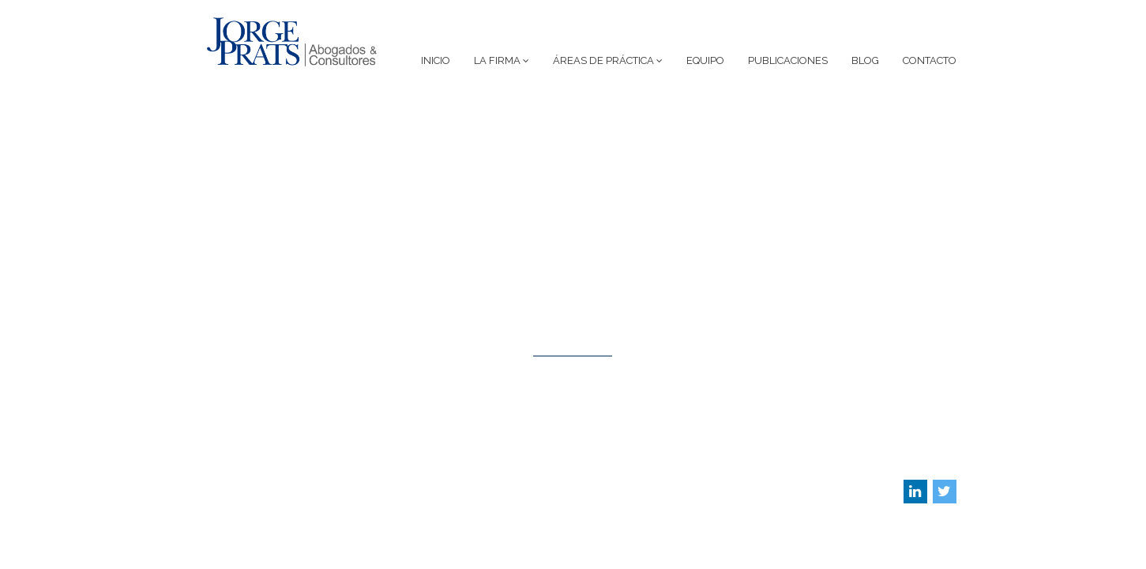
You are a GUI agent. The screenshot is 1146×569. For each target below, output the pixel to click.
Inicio (435, 60)
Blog (865, 60)
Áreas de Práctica (608, 60)
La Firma (501, 60)
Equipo (705, 60)
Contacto (929, 60)
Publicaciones (788, 60)
